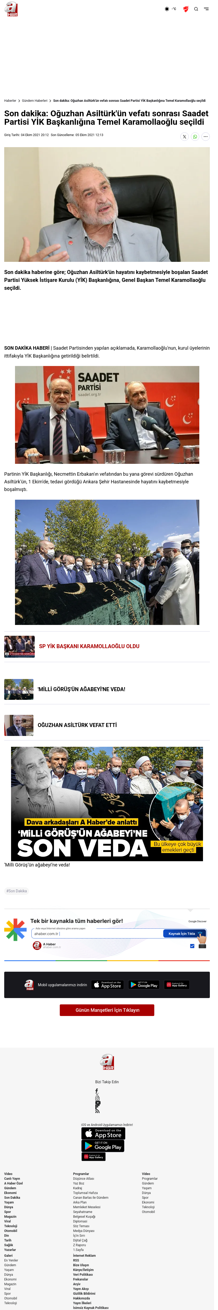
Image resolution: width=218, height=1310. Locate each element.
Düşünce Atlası (83, 1179)
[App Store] (107, 984)
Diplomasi (80, 1221)
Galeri (8, 1256)
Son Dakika (12, 1198)
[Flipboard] (107, 1107)
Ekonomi (10, 1193)
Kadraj (77, 1188)
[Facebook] (107, 1091)
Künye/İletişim (83, 1270)
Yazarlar (10, 1250)
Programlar (81, 1174)
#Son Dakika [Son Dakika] (16, 891)
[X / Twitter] (107, 1095)
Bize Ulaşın (81, 1265)
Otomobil (10, 1231)
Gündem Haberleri (35, 101)
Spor (7, 1212)
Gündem (10, 1188)
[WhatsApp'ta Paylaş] (195, 136)
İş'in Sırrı (79, 1235)
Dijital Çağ (80, 1240)
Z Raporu (79, 1245)
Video (8, 1174)
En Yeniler (11, 1260)
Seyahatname (82, 1212)
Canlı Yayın (12, 1179)
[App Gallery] (177, 984)
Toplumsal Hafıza (85, 1193)
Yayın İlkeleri (82, 1303)
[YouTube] (107, 1103)
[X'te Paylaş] (184, 136)
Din (6, 1235)
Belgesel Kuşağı (84, 1217)
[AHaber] (172, 9)
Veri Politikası (83, 1275)
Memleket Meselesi (87, 1207)
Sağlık (8, 1245)
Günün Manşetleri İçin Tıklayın (108, 1010)
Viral (7, 1221)
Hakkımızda (81, 1298)
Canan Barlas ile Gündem (90, 1198)
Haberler (10, 101)
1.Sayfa (78, 1250)
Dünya (8, 1207)
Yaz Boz (78, 1183)
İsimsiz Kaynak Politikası (91, 1308)
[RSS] (107, 1111)
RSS (76, 1260)
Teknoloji (10, 1226)
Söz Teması (81, 1226)
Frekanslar (80, 1279)
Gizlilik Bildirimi (84, 1293)
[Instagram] (107, 1099)
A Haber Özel (13, 1183)
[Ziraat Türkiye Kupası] (186, 9)
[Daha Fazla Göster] (205, 136)
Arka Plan (80, 1202)
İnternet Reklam (84, 1256)
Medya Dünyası (84, 1231)
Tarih (7, 1240)
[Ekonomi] (147, 9)
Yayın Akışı (81, 1289)
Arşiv (77, 1284)
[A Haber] (11, 9)
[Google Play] (144, 984)
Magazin (10, 1217)
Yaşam (9, 1202)
